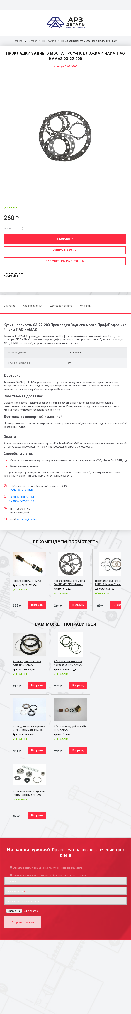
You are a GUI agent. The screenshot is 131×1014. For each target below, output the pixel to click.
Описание (9, 305)
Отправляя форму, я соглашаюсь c (48, 868)
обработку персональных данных (69, 875)
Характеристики (32, 305)
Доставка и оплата (61, 305)
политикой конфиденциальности (66, 868)
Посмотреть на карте (21, 489)
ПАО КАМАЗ (49, 41)
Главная (18, 41)
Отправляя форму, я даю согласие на (49, 875)
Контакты (85, 305)
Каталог (32, 41)
